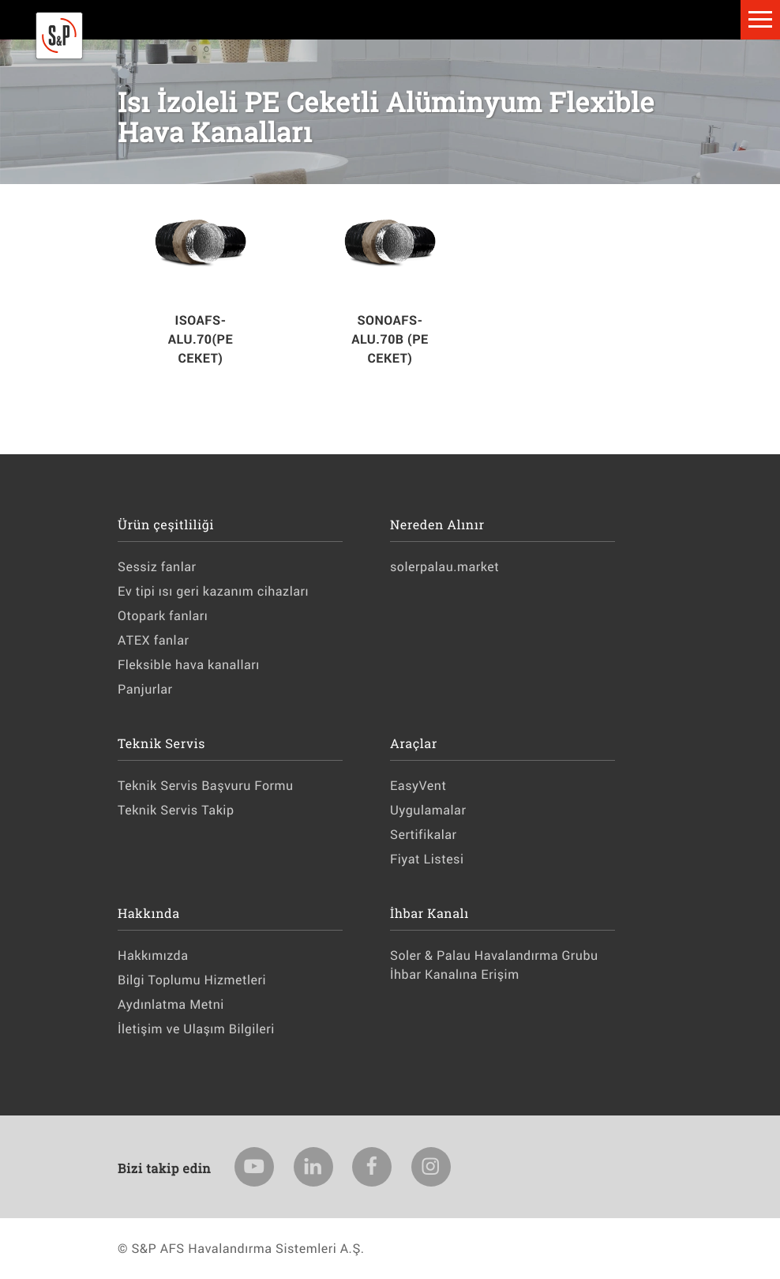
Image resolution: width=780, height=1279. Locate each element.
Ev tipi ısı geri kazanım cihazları (213, 591)
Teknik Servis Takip (176, 810)
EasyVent (418, 785)
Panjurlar (145, 689)
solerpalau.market (444, 567)
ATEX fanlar (153, 640)
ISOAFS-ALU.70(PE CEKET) (200, 339)
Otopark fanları (163, 616)
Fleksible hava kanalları (189, 664)
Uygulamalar (428, 810)
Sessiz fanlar (157, 567)
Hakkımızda (153, 955)
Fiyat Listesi (427, 859)
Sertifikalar (423, 834)
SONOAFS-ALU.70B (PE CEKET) (390, 339)
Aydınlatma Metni (171, 1004)
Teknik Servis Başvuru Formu (206, 785)
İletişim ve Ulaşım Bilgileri (196, 1029)
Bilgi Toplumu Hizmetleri (192, 980)
